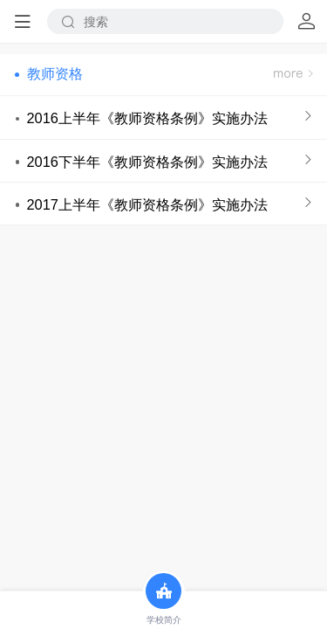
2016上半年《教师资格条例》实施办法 (146, 118)
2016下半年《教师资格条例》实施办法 (146, 161)
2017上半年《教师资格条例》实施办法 (146, 204)
